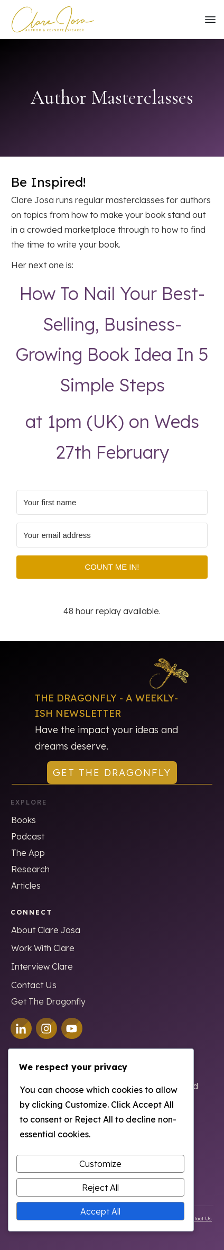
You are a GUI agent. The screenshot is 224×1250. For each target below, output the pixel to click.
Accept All (100, 1211)
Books (23, 820)
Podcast (27, 836)
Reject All (100, 1187)
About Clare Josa (45, 930)
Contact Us (34, 985)
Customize (100, 1163)
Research (30, 869)
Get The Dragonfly (48, 1001)
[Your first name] (112, 502)
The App (28, 852)
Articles (26, 885)
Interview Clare (42, 966)
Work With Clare (42, 948)
